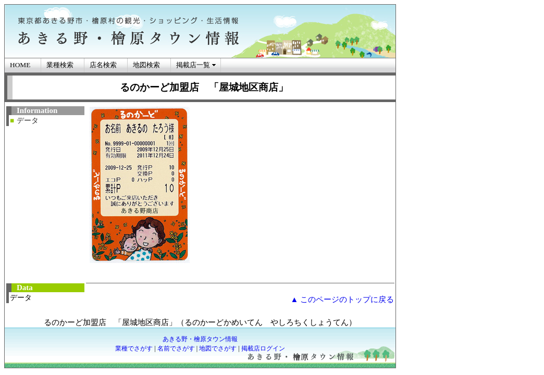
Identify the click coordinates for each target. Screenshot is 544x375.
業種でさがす (134, 348)
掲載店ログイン (263, 348)
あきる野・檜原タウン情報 (200, 339)
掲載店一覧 (193, 65)
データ (28, 120)
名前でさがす (176, 348)
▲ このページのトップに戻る (342, 299)
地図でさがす (218, 348)
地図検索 (146, 65)
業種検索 (59, 65)
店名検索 (103, 65)
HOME (20, 65)
